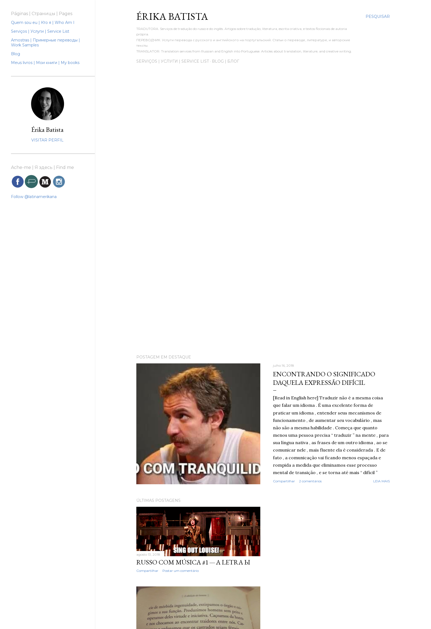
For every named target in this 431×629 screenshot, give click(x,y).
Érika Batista (47, 129)
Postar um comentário (180, 571)
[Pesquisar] (378, 16)
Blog (15, 53)
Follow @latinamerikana (34, 196)
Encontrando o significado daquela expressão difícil (324, 378)
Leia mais (381, 481)
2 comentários (310, 481)
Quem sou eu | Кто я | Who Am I (42, 22)
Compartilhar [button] (284, 481)
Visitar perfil (47, 140)
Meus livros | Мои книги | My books (45, 62)
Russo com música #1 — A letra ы (193, 562)
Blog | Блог (225, 61)
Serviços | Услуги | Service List (172, 61)
